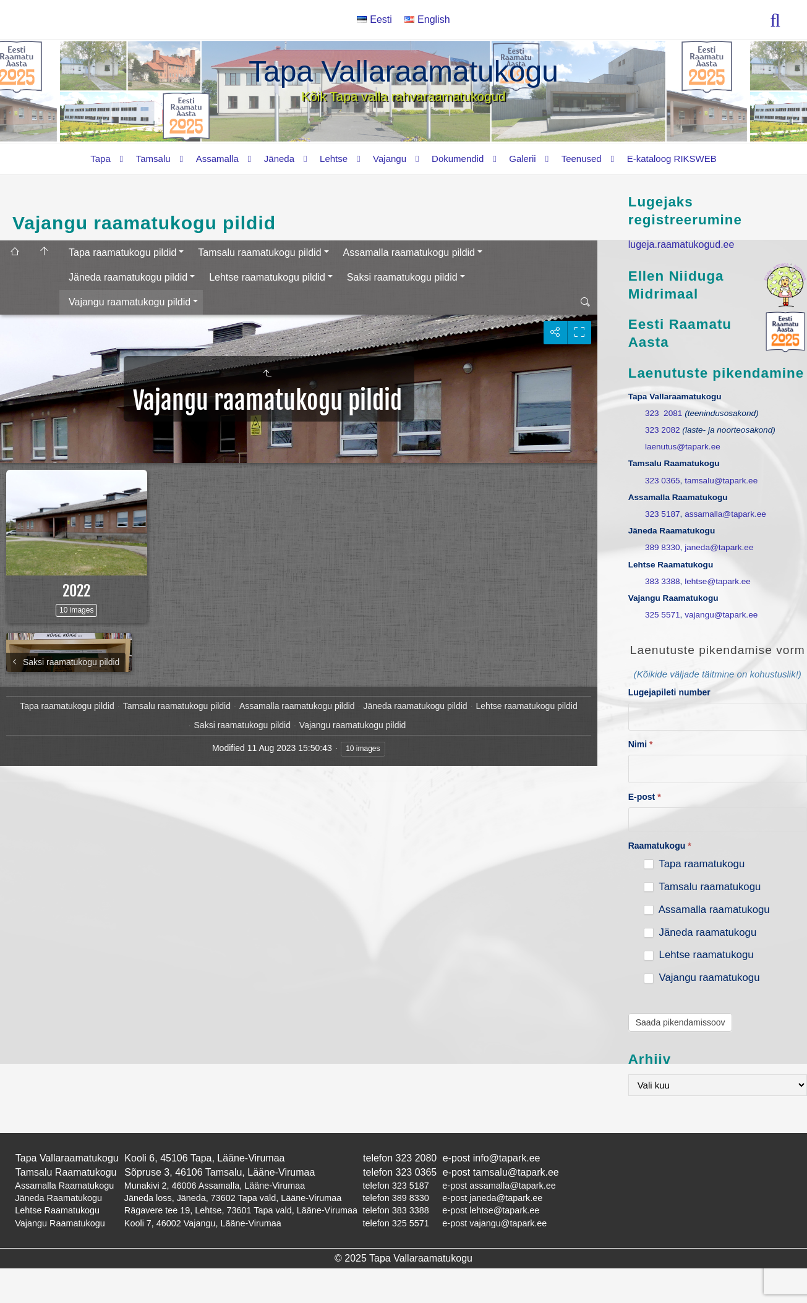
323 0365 (662, 480)
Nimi (640, 744)
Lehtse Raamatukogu (57, 1210)
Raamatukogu (659, 846)
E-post (644, 797)
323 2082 (662, 430)
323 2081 (663, 413)
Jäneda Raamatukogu (58, 1198)
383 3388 (662, 581)
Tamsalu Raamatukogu (66, 1172)
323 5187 (662, 514)
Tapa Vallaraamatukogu (403, 71)
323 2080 (416, 1158)
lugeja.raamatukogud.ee (681, 244)
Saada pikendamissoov (680, 1022)
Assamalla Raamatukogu (64, 1186)
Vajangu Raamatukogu (60, 1223)
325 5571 (662, 614)
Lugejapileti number (669, 692)
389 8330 (662, 547)
